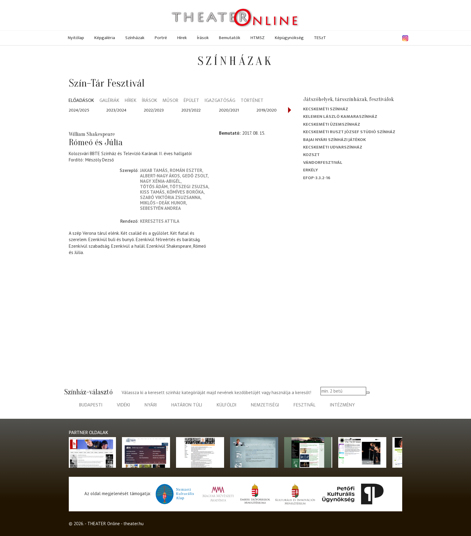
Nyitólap (76, 38)
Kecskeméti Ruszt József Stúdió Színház (349, 132)
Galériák (109, 101)
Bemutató (229, 133)
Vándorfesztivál (322, 162)
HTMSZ (258, 38)
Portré (161, 38)
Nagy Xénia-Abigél (160, 181)
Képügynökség (289, 38)
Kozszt (311, 154)
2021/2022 (191, 110)
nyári (150, 405)
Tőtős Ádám (154, 186)
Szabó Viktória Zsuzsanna (170, 197)
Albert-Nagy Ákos (160, 176)
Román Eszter (186, 170)
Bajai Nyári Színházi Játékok (334, 139)
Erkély (310, 170)
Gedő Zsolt (195, 176)
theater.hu (133, 523)
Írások (203, 38)
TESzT (320, 38)
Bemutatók (229, 38)
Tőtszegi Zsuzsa (188, 186)
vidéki (123, 405)
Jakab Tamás (154, 170)
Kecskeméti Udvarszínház (332, 147)
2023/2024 (116, 110)
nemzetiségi (265, 405)
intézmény (342, 405)
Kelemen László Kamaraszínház (340, 116)
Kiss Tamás (152, 192)
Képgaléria (104, 38)
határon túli (186, 405)
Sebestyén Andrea (160, 208)
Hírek (182, 38)
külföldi (226, 405)
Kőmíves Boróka (185, 192)
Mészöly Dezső (99, 160)
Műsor (170, 101)
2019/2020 (267, 110)
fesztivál (304, 405)
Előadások (81, 101)
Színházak (134, 38)
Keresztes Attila (159, 221)
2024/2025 (79, 110)
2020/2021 (229, 110)
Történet (252, 101)
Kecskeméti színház (325, 109)
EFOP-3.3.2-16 (316, 178)
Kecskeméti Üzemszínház (331, 124)
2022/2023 (154, 110)
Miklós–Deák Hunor (163, 203)
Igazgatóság (220, 101)
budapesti (90, 405)
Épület (191, 101)
